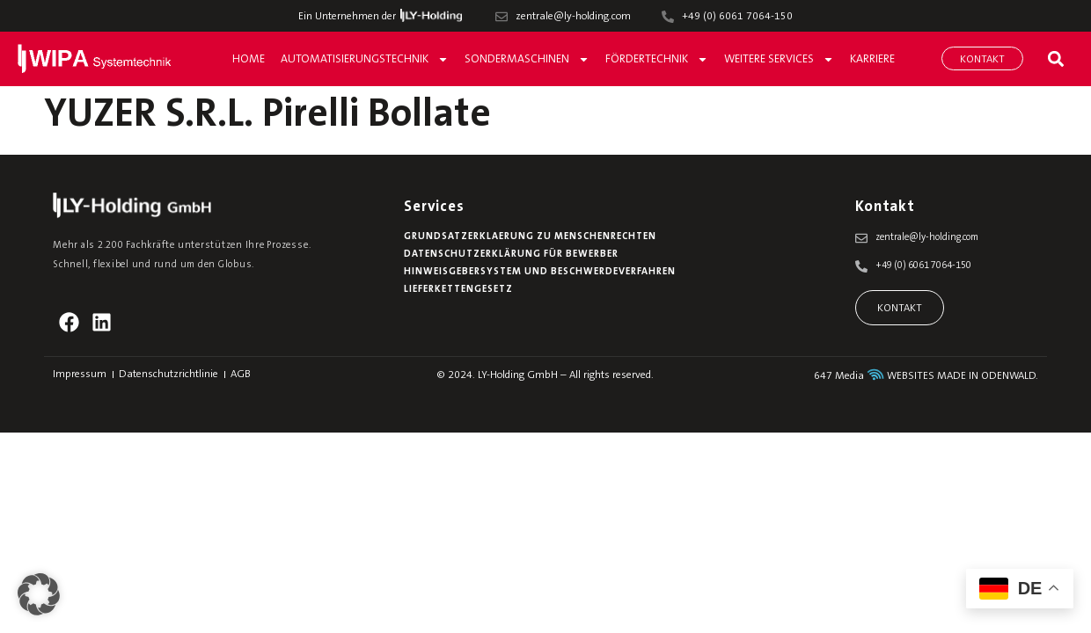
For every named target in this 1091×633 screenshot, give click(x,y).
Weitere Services (779, 59)
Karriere (872, 59)
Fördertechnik (656, 59)
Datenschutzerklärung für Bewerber (511, 254)
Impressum (79, 374)
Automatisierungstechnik (365, 59)
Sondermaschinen (527, 59)
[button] (1055, 58)
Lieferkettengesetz (458, 290)
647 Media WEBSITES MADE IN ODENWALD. (926, 376)
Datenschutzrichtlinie (168, 374)
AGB (241, 374)
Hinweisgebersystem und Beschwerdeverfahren (539, 272)
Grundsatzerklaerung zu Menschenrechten (530, 237)
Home (248, 59)
